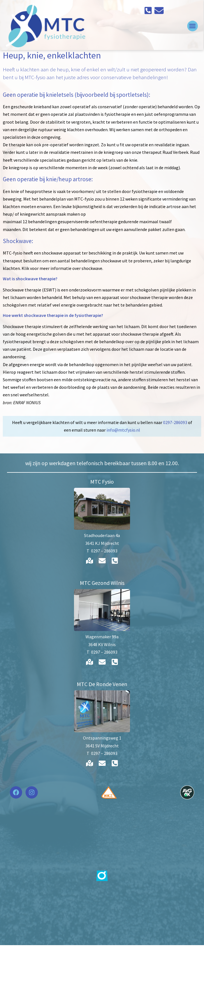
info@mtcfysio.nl (123, 476)
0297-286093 (175, 468)
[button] (193, 26)
